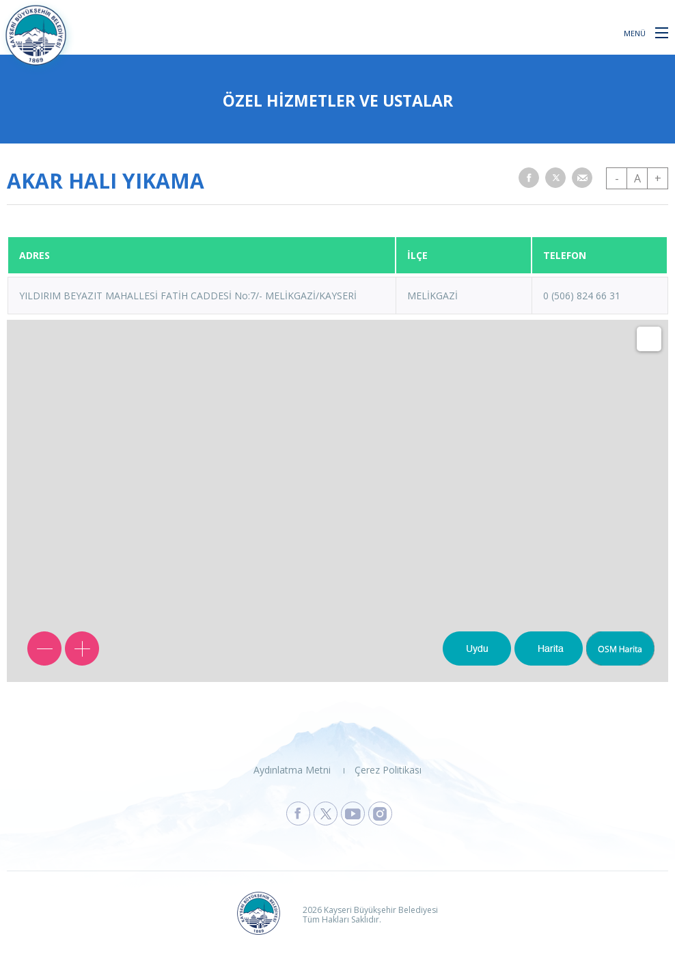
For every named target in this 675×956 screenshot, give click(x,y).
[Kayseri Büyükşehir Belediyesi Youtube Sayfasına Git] (353, 813)
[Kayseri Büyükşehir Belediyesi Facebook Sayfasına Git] (298, 813)
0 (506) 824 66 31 (581, 295)
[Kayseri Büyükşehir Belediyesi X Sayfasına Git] (326, 813)
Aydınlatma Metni (292, 769)
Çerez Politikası (388, 769)
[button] (661, 32)
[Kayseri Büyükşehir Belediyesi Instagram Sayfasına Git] (380, 813)
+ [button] (658, 178)
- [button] (617, 178)
